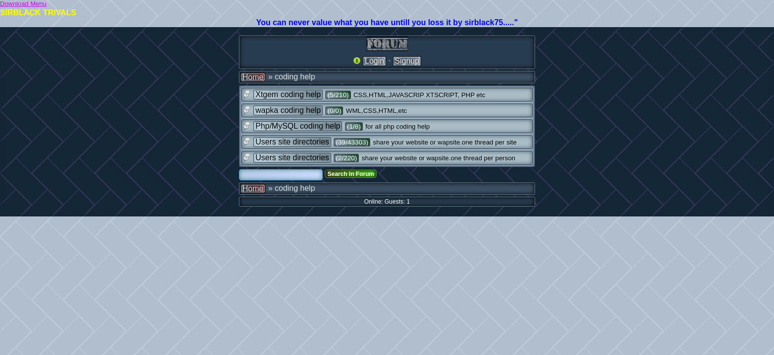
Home (253, 77)
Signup (407, 61)
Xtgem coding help (288, 94)
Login (374, 61)
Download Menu (23, 3)
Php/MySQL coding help (297, 126)
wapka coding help (288, 110)
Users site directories (292, 142)
